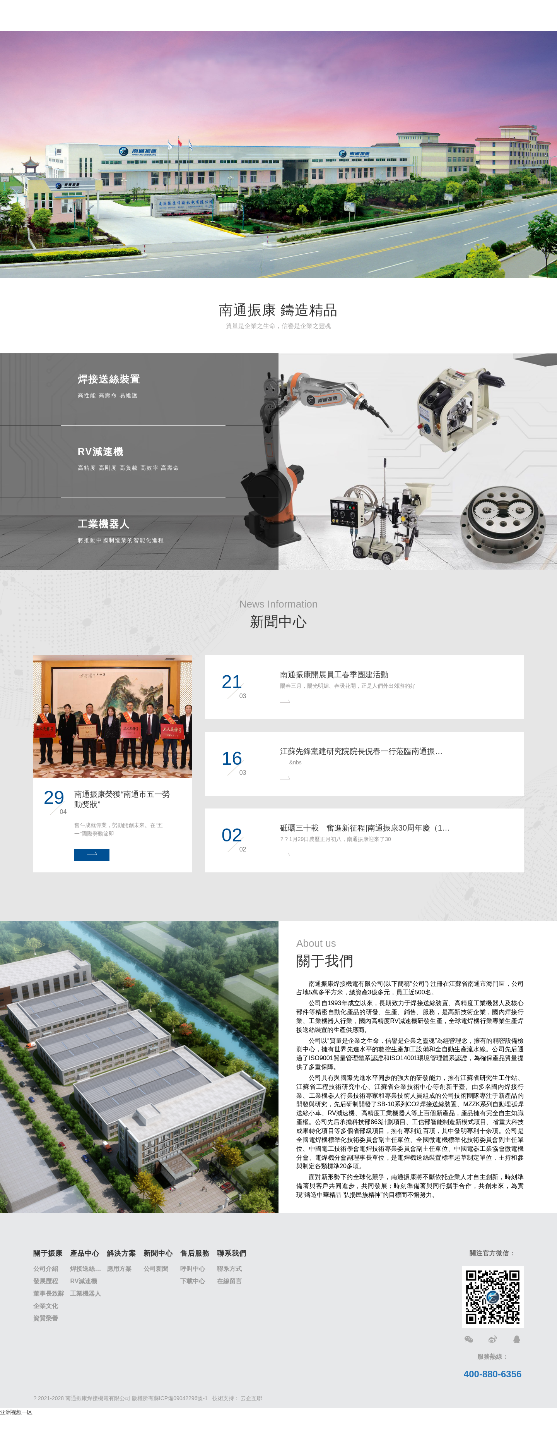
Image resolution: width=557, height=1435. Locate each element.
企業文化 (45, 1306)
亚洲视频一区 (16, 1412)
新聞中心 (158, 1253)
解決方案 (121, 1253)
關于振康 (48, 1253)
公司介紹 (45, 1268)
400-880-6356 (492, 1374)
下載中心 (192, 1281)
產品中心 (84, 1253)
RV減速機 (83, 1281)
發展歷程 (45, 1281)
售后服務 (195, 1253)
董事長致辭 (48, 1293)
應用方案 (119, 1268)
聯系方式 (229, 1268)
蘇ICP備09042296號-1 (181, 1398)
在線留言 (229, 1281)
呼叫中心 (192, 1268)
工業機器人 (85, 1293)
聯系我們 (231, 1253)
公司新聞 (156, 1268)
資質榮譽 (45, 1318)
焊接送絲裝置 (88, 1268)
